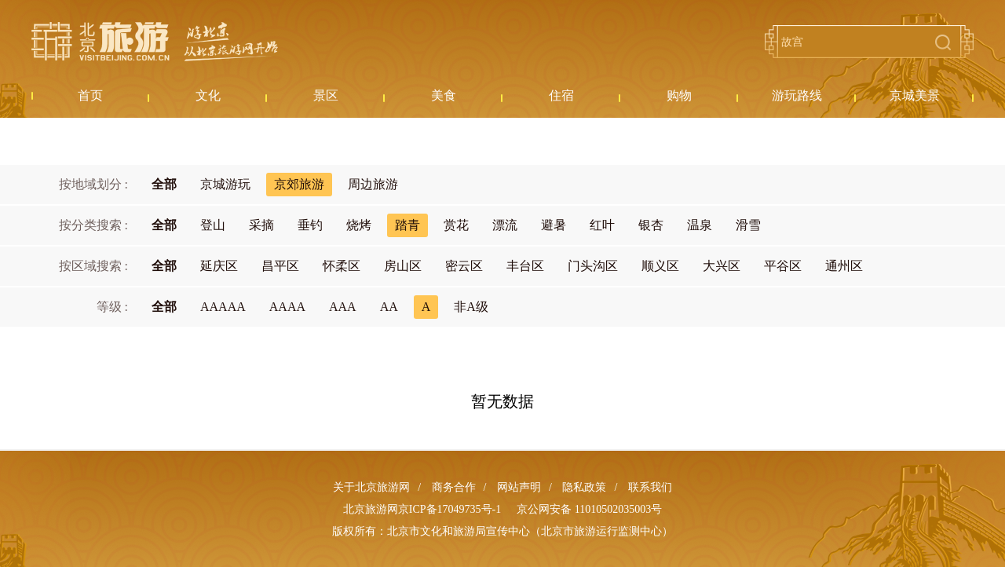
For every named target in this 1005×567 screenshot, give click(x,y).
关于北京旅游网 (371, 487)
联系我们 (650, 487)
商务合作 (454, 487)
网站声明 (519, 487)
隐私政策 (584, 487)
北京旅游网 (154, 41)
